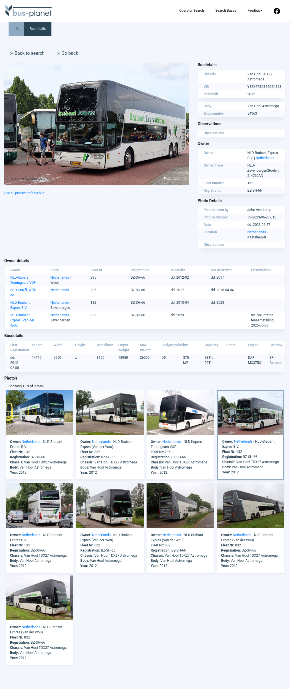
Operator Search (191, 11)
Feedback (254, 11)
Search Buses (225, 11)
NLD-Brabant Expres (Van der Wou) (22, 320)
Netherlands (265, 158)
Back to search (27, 53)
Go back (67, 53)
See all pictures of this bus (24, 193)
